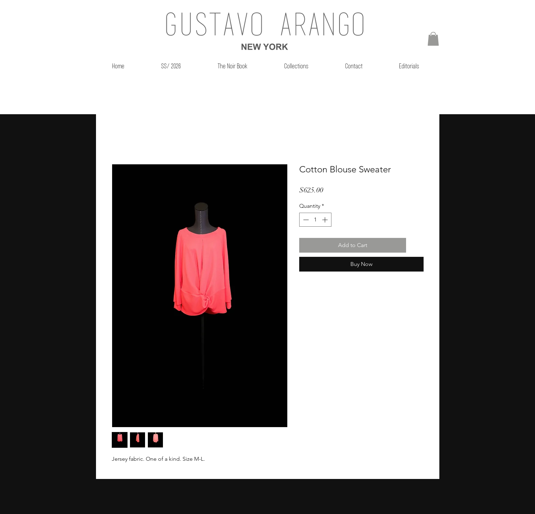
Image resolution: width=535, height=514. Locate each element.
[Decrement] (305, 219)
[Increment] (325, 219)
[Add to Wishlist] (416, 245)
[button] (433, 39)
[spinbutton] (315, 219)
